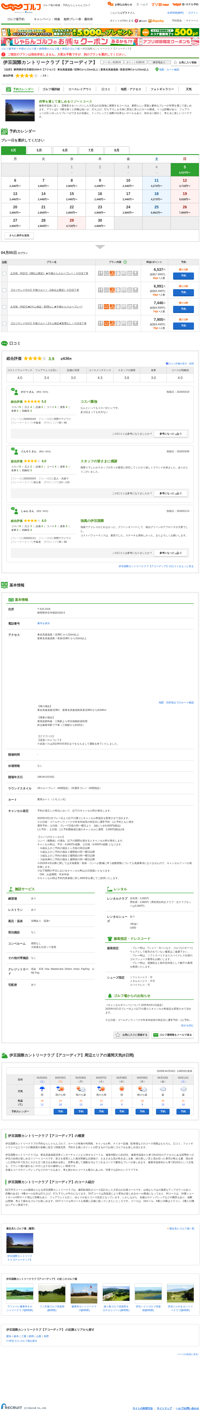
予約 (183, 275)
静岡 (31, 1336)
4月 (13, 150)
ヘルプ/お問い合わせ (187, 1408)
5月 (39, 150)
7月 (91, 150)
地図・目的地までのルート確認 (176, 702)
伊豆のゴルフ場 (71, 48)
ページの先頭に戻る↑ (188, 1354)
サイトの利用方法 (143, 1408)
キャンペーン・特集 (47, 19)
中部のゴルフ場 (27, 48)
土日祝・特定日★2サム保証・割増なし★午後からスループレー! (46, 306)
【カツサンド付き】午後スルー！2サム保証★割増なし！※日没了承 (48, 323)
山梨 (38, 1336)
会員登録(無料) (175, 12)
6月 (65, 150)
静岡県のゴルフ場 (49, 48)
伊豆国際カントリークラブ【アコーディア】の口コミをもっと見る (156, 566)
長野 (46, 1336)
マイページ (192, 20)
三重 (23, 1336)
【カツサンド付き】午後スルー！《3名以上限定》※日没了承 (44, 290)
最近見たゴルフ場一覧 (181, 1228)
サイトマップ (164, 1408)
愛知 (8, 1336)
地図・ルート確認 (169, 69)
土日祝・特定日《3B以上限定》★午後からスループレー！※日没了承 (49, 273)
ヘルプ (144, 4)
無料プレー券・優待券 (78, 19)
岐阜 (16, 1336)
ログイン (193, 12)
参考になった (171, 434)
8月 (116, 150)
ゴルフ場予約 (15, 19)
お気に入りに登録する (131, 1034)
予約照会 (177, 20)
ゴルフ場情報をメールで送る (172, 1034)
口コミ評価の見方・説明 (181, 363)
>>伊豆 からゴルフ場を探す (21, 1340)
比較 (4, 262)
